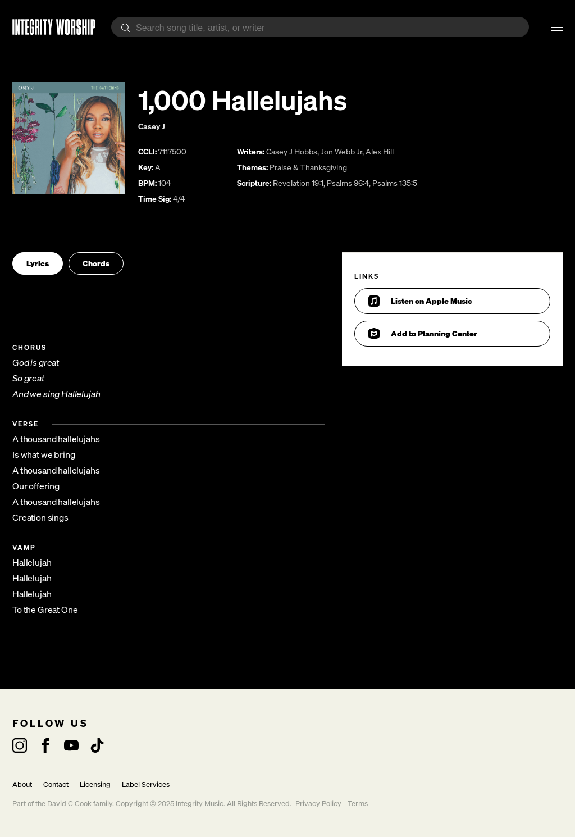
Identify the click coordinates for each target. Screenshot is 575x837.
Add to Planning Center (422, 333)
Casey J (151, 126)
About (22, 784)
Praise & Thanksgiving (308, 167)
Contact (56, 784)
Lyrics (37, 263)
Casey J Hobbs (291, 151)
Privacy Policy (318, 803)
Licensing (95, 784)
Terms (358, 803)
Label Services (146, 784)
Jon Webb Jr (341, 151)
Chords (96, 263)
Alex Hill (380, 151)
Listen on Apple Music (420, 301)
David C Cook (69, 803)
